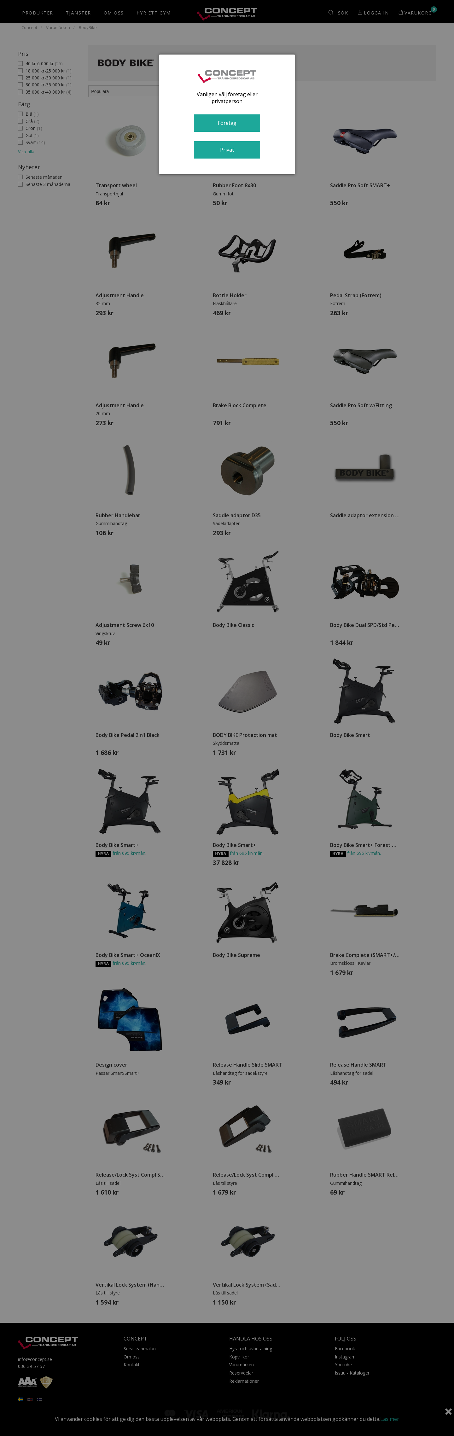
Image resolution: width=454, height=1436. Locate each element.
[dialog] (227, 114)
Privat (227, 149)
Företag (227, 122)
